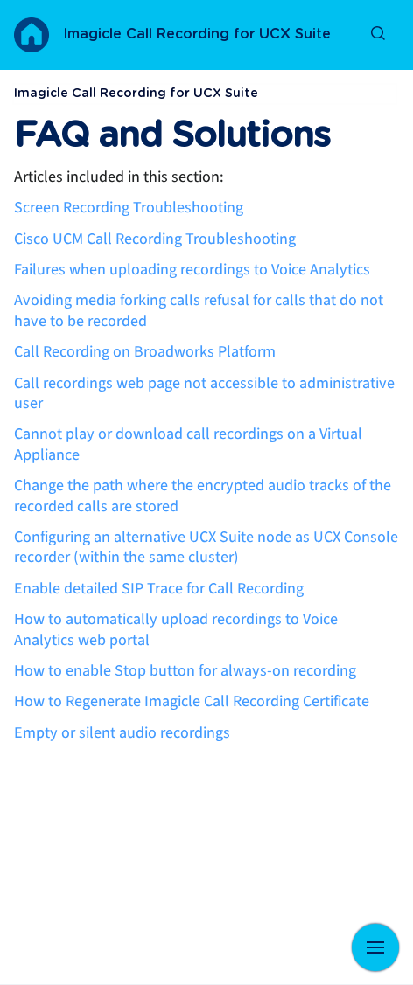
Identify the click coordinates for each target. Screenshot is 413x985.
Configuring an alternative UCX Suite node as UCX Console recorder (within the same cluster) (206, 547)
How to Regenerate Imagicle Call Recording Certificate (191, 701)
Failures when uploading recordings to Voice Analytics (192, 270)
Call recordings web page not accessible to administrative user (204, 393)
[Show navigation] (375, 947)
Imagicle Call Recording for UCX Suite (197, 34)
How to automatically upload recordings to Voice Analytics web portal (176, 629)
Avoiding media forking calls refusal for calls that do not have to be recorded (198, 310)
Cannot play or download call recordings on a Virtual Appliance (188, 444)
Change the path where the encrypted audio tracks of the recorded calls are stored (202, 496)
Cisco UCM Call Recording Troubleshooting (155, 239)
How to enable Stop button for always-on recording (185, 671)
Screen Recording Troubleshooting (128, 208)
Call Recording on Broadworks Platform (145, 352)
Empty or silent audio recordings (122, 733)
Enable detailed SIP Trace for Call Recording (159, 589)
